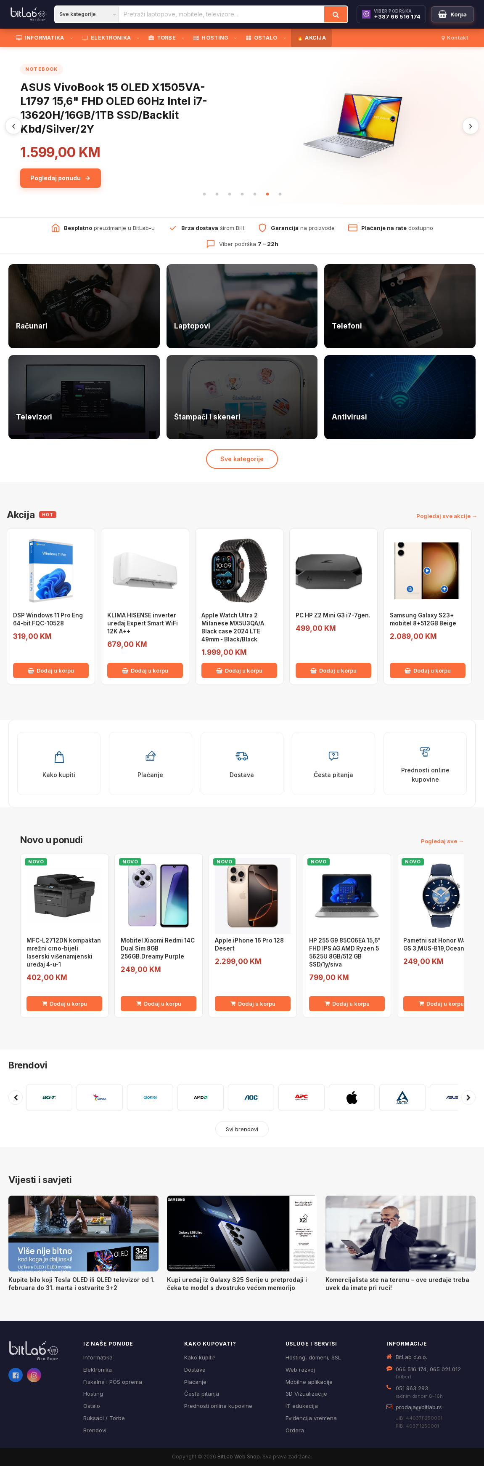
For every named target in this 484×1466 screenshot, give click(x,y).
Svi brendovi (242, 1129)
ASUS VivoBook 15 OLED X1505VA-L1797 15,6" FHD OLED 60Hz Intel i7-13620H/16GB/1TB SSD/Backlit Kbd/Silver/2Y (113, 107)
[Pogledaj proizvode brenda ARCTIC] (402, 1097)
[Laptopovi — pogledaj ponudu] (242, 306)
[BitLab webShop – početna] (39, 1351)
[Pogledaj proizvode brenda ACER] (49, 1097)
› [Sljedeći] (470, 125)
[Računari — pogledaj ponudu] (84, 306)
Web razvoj (300, 1369)
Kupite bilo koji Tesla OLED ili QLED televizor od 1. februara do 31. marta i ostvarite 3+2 (81, 1284)
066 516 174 (411, 1369)
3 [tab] (229, 194)
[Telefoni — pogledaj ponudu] (400, 306)
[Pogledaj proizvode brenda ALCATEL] (150, 1097)
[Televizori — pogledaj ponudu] (84, 397)
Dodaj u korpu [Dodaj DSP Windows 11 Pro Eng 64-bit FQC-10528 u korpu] (51, 670)
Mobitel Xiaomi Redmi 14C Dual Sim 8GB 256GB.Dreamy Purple (158, 948)
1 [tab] (204, 194)
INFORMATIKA (40, 38)
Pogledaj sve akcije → (446, 516)
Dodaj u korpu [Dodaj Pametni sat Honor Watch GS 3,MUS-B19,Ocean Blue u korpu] (441, 1003)
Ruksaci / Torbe (104, 1418)
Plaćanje (195, 1381)
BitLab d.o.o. (411, 1357)
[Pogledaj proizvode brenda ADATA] (100, 1097)
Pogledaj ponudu (60, 178)
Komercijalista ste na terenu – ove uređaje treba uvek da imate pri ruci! (397, 1284)
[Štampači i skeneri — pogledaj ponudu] (242, 397)
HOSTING (210, 38)
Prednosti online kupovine (218, 1405)
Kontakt (455, 38)
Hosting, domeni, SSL (313, 1357)
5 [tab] (255, 194)
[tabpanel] (242, 126)
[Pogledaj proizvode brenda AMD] (200, 1097)
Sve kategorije (242, 458)
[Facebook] (15, 1375)
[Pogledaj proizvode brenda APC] (301, 1097)
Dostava (195, 1369)
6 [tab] (267, 194)
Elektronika (97, 1369)
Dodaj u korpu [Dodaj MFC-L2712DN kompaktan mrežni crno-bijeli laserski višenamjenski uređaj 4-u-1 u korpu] (64, 1003)
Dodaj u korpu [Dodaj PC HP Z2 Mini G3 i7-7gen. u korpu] (333, 670)
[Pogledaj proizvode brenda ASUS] (453, 1097)
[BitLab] (28, 14)
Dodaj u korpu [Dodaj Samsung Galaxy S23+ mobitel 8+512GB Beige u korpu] (428, 670)
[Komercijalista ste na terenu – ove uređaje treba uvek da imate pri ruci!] (400, 1233)
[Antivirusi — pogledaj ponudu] (400, 397)
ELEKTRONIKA (106, 38)
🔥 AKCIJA (311, 38)
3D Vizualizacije (306, 1394)
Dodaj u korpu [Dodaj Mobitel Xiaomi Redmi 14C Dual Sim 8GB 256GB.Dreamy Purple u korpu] (158, 1003)
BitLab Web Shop (238, 1456)
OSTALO (261, 38)
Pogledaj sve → (442, 841)
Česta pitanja (201, 1394)
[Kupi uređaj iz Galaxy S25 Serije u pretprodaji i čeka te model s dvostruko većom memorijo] (242, 1233)
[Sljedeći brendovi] (468, 1097)
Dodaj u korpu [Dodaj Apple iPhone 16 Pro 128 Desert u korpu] (252, 1003)
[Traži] (335, 14)
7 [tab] (280, 194)
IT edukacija (302, 1405)
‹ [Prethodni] (13, 125)
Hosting (93, 1394)
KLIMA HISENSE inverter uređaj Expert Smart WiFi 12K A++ (142, 623)
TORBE (162, 38)
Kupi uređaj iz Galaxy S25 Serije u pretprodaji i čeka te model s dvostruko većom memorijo (237, 1284)
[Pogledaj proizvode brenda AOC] (251, 1097)
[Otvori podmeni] (73, 38)
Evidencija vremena (311, 1418)
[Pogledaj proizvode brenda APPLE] (352, 1097)
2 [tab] (217, 194)
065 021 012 (445, 1369)
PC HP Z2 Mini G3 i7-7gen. (333, 615)
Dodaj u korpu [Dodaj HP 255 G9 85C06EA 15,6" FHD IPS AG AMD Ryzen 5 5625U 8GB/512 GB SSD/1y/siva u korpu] (347, 1003)
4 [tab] (242, 194)
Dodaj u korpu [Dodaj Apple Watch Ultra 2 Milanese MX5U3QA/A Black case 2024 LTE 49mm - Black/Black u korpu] (239, 670)
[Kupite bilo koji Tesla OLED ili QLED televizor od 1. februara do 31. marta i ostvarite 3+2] (83, 1233)
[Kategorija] (86, 14)
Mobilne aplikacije (309, 1381)
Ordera (295, 1430)
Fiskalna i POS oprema (112, 1381)
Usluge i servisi (311, 1343)
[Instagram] (34, 1375)
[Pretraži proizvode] (221, 14)
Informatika (98, 1357)
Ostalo (91, 1405)
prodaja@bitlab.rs (419, 1407)
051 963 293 (412, 1388)
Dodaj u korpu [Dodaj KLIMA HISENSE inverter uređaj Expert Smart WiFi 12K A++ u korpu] (145, 670)
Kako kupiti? (200, 1357)
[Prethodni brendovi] (15, 1097)
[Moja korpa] (452, 14)
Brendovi (28, 1065)
